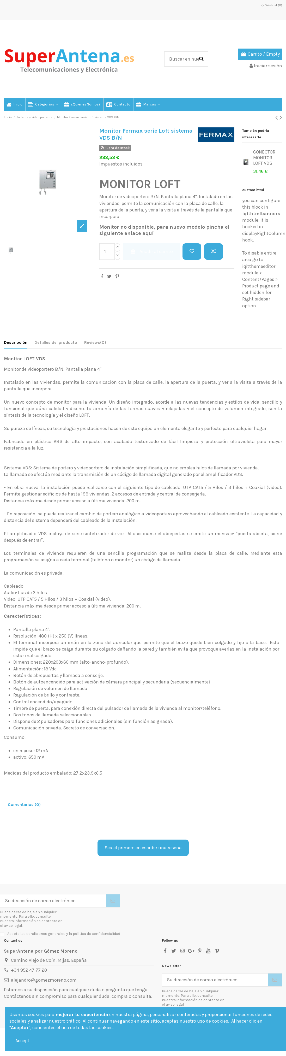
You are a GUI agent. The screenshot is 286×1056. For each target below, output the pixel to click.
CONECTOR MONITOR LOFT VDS (264, 157)
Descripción (15, 342)
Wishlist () (271, 5)
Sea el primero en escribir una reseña (143, 848)
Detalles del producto (55, 342)
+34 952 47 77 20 (29, 970)
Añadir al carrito (151, 251)
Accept (22, 1040)
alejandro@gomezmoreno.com (44, 980)
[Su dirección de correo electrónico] (53, 900)
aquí (148, 233)
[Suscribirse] (113, 900)
